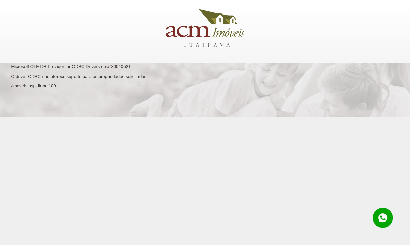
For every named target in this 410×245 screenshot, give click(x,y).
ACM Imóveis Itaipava (205, 28)
